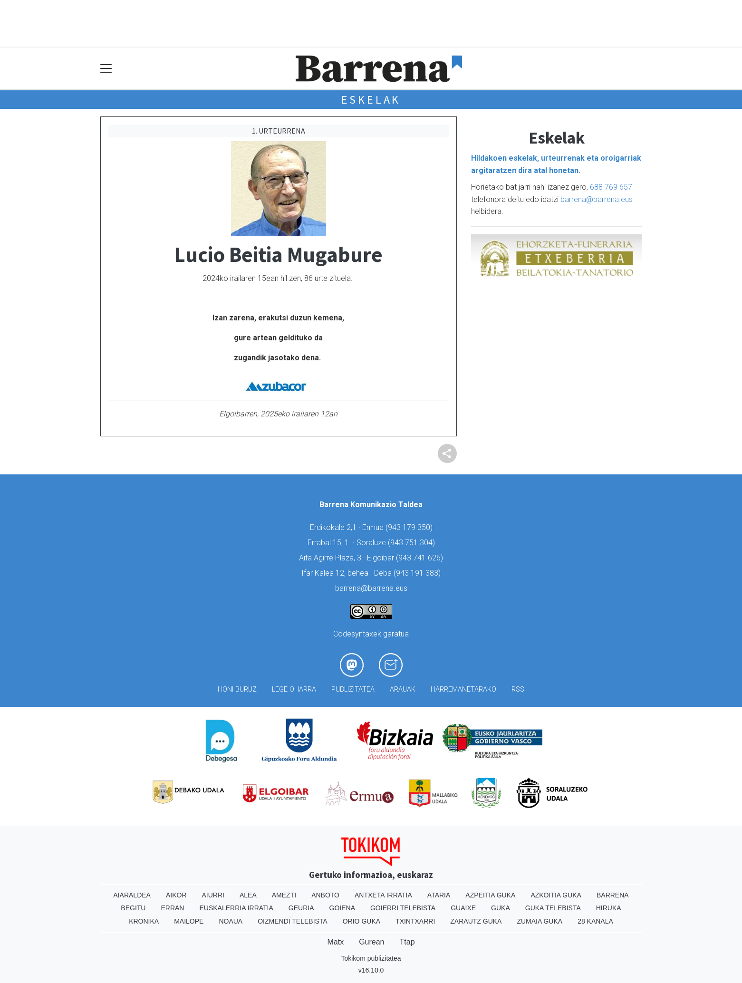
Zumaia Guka (539, 921)
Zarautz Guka (475, 921)
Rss (517, 689)
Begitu (133, 908)
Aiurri (213, 895)
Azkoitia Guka (555, 895)
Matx (335, 942)
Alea (248, 895)
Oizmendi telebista (293, 921)
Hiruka (608, 908)
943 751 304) (412, 542)
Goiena (342, 908)
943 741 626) (420, 557)
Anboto (325, 895)
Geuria (301, 908)
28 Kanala (595, 921)
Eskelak (371, 99)
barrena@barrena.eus (596, 199)
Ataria (439, 895)
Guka (500, 908)
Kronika (144, 921)
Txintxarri (415, 921)
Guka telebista (553, 908)
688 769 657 (611, 187)
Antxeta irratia (383, 895)
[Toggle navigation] (106, 68)
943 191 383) (418, 573)
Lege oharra (294, 689)
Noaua (230, 921)
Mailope (188, 921)
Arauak (402, 689)
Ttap (407, 942)
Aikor (176, 895)
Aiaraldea (132, 895)
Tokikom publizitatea (371, 958)
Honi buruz (237, 689)
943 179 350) (410, 527)
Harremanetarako (463, 689)
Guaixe (463, 908)
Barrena (613, 895)
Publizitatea (353, 689)
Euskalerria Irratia (236, 908)
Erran (172, 908)
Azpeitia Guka (490, 895)
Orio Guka (361, 921)
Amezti (284, 895)
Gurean (371, 942)
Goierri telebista (402, 908)
